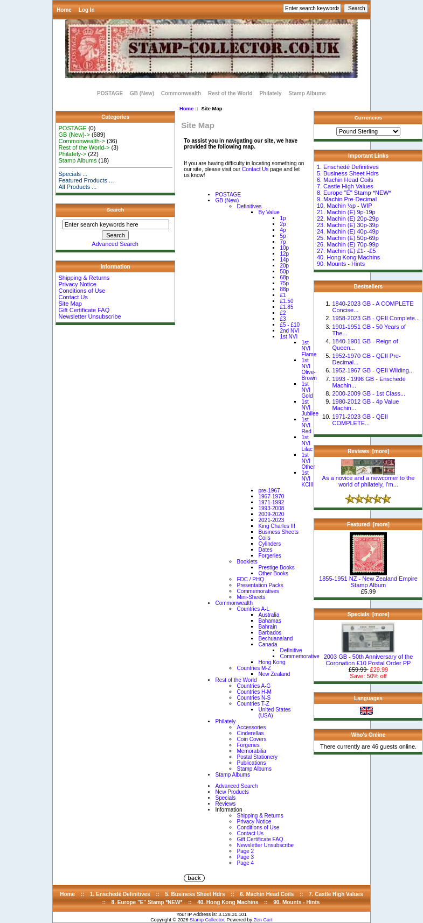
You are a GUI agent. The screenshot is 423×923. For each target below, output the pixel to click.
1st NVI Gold (307, 390)
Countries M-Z (254, 668)
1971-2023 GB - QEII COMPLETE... (359, 419)
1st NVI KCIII (307, 479)
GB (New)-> (74, 134)
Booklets (247, 562)
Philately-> (73, 154)
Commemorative (299, 656)
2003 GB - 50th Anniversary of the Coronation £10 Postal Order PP (368, 657)
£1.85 (286, 307)
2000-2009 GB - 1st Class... (368, 393)
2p (283, 224)
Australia (268, 615)
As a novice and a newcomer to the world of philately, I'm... (368, 478)
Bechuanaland (275, 639)
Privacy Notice (77, 284)
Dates (265, 550)
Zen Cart (263, 919)
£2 (283, 313)
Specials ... (73, 174)
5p (283, 236)
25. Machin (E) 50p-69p (348, 238)
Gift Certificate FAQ (84, 310)
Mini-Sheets (251, 597)
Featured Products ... (86, 180)
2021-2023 (271, 520)
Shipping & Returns (84, 277)
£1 (283, 295)
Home (64, 10)
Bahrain (267, 627)
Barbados (269, 633)
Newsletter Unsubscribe (90, 316)
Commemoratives (258, 591)
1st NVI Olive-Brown (308, 369)
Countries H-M (254, 692)
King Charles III (276, 526)
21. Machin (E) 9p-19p (346, 212)
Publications (251, 763)
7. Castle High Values (345, 186)
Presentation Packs (260, 585)
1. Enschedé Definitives (348, 167)
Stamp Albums (307, 93)
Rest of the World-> (84, 147)
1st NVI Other (308, 461)
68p (284, 277)
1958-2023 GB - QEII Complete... (376, 318)
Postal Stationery (257, 757)
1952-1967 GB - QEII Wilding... (373, 370)
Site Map (70, 303)
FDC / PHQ (250, 579)
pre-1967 (269, 491)
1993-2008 (271, 508)
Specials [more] (368, 614)
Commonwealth (181, 93)
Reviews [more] (368, 451)
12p (284, 254)
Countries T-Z (253, 704)
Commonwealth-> (82, 141)
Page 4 (245, 863)
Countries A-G (254, 686)
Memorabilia (251, 751)
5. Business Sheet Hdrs (348, 173)
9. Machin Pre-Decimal (347, 199)
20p (284, 266)
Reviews (225, 804)
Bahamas (269, 621)
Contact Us (73, 297)
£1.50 (286, 301)
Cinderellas (250, 733)
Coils (264, 538)
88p (284, 289)
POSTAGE (110, 93)
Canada (267, 644)
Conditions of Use (82, 290)
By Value (268, 212)
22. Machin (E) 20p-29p (348, 218)
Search (115, 210)
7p (283, 242)
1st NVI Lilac (307, 443)
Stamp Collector (207, 919)
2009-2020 (271, 514)
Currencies (369, 118)
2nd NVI (289, 331)
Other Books (273, 573)
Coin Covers (251, 739)
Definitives (249, 206)
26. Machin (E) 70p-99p (348, 244)
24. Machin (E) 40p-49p (348, 231)
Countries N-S (254, 698)
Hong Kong (271, 662)
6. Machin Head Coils (345, 180)
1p (283, 218)
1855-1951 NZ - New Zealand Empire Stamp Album (368, 579)
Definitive (291, 650)
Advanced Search (115, 244)
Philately (270, 93)
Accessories (251, 727)
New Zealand (274, 674)
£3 (283, 319)
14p (284, 260)
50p (284, 271)
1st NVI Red (306, 425)
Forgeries (269, 556)
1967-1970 (271, 496)
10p (284, 248)
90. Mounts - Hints (341, 263)
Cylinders (269, 544)
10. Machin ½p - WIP (344, 205)
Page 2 (245, 851)
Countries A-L (253, 609)
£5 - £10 (290, 325)
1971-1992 (271, 502)
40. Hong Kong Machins (348, 257)
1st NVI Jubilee (309, 408)
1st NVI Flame (308, 348)
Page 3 (245, 857)
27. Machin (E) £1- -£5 (346, 251)
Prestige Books (276, 567)
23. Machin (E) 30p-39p (348, 225)
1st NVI (288, 337)
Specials (225, 798)
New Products (231, 792)
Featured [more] (368, 524)
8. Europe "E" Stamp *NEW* (354, 192)
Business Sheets (278, 532)
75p (284, 283)
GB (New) (142, 93)
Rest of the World (230, 93)
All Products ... (78, 187)
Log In (87, 10)
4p (283, 230)
